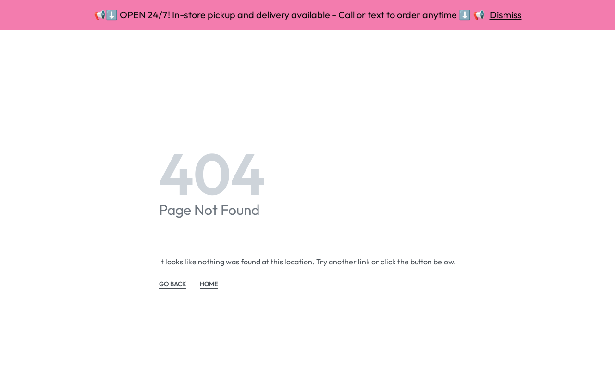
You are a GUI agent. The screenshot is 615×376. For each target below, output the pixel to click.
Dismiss (506, 15)
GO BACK (172, 284)
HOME (209, 284)
